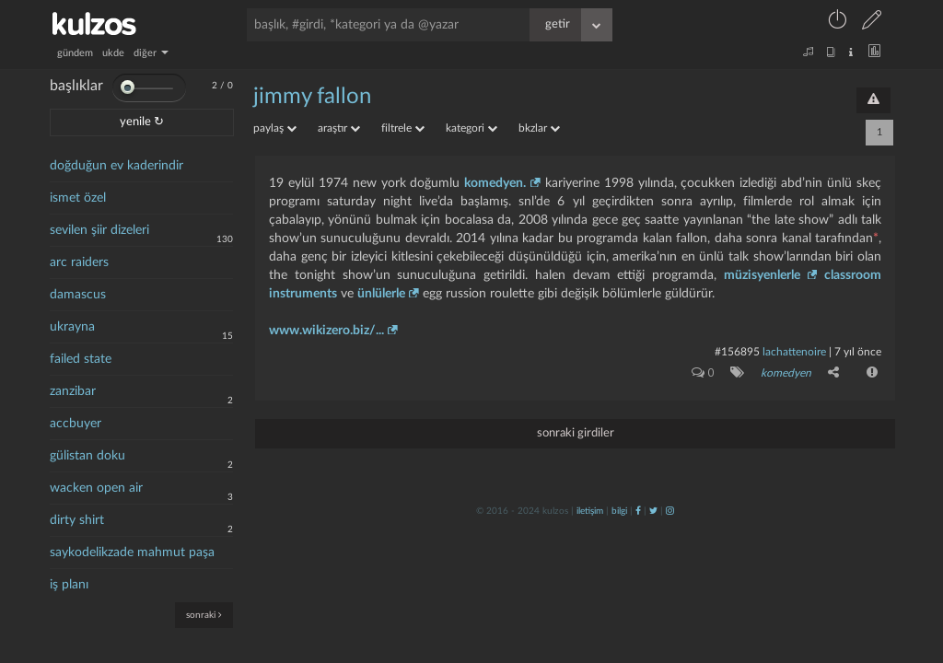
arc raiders (79, 262)
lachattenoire (794, 351)
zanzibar (73, 391)
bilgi (619, 511)
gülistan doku (87, 455)
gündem (75, 53)
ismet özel (78, 198)
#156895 (737, 351)
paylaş (275, 128)
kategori (471, 128)
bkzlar (539, 128)
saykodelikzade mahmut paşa (132, 552)
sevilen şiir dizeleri (99, 230)
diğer (151, 53)
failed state (80, 359)
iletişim (589, 511)
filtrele (403, 128)
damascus (78, 294)
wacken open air (96, 488)
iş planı (69, 584)
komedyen (786, 372)
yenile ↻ (142, 122)
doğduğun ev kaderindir (116, 165)
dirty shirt (77, 520)
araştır (339, 128)
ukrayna (72, 326)
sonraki (204, 615)
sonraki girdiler (575, 433)
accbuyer (75, 423)
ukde (113, 53)
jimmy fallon (312, 97)
